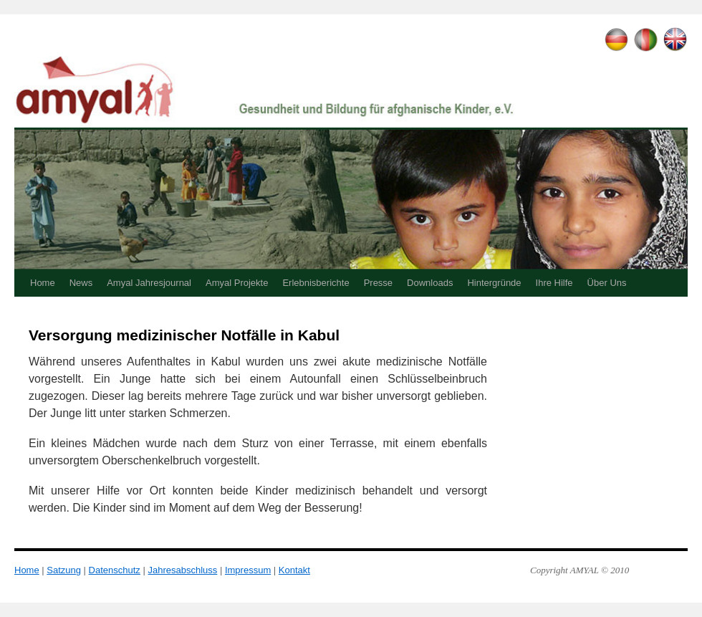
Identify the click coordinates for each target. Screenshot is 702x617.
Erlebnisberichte (315, 282)
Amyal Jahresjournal (149, 282)
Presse (378, 282)
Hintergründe (494, 282)
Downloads (430, 282)
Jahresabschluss (182, 570)
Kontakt (294, 570)
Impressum (248, 570)
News (81, 282)
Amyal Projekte (237, 282)
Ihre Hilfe (554, 282)
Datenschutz (114, 570)
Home (42, 282)
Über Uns (607, 282)
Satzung (64, 570)
